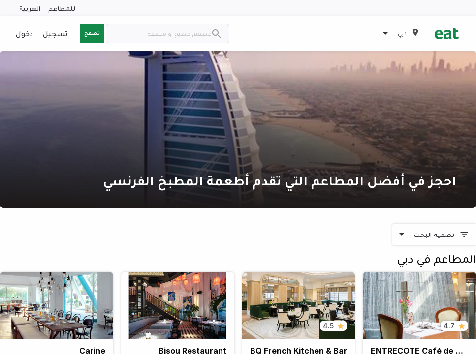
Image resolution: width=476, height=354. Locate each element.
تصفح (92, 33)
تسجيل (55, 33)
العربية (29, 8)
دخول (24, 33)
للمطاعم (61, 8)
